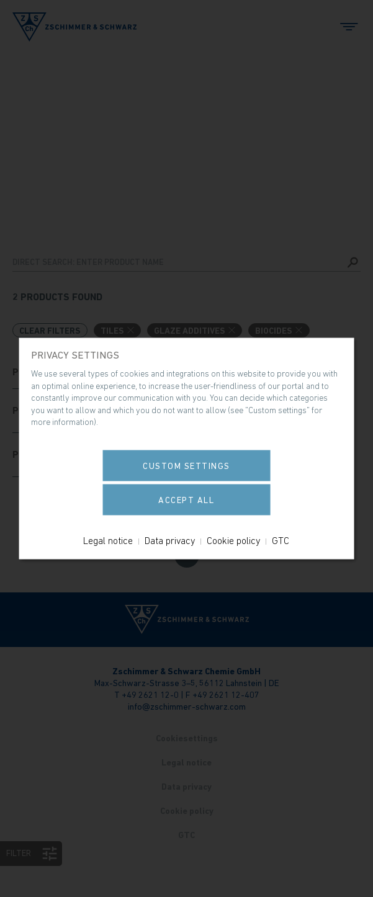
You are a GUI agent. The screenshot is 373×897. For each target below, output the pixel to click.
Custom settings (186, 465)
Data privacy (170, 539)
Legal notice (108, 539)
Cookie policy (233, 539)
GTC (280, 539)
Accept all (186, 499)
